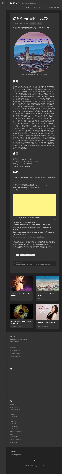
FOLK (40, 7)
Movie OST (16, 419)
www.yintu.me (13, 343)
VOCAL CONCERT (16, 439)
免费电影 (19, 455)
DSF (21, 254)
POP (34, 7)
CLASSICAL (28, 7)
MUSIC (40, 23)
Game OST (16, 416)
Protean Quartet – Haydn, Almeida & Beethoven (21, 322)
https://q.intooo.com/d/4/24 (22, 190)
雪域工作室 (13, 455)
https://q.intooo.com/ (42, 185)
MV (12, 434)
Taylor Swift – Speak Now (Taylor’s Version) (21, 294)
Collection (13, 404)
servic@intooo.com (42, 237)
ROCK (15, 428)
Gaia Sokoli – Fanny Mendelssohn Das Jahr (46, 323)
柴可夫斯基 (31, 254)
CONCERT (14, 436)
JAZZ (15, 423)
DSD (18, 254)
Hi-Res (25, 254)
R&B (15, 426)
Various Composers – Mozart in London (46, 294)
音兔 (27, 23)
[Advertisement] (34, 205)
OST (44, 7)
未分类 (13, 442)
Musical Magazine (54, 7)
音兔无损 (15, 3)
